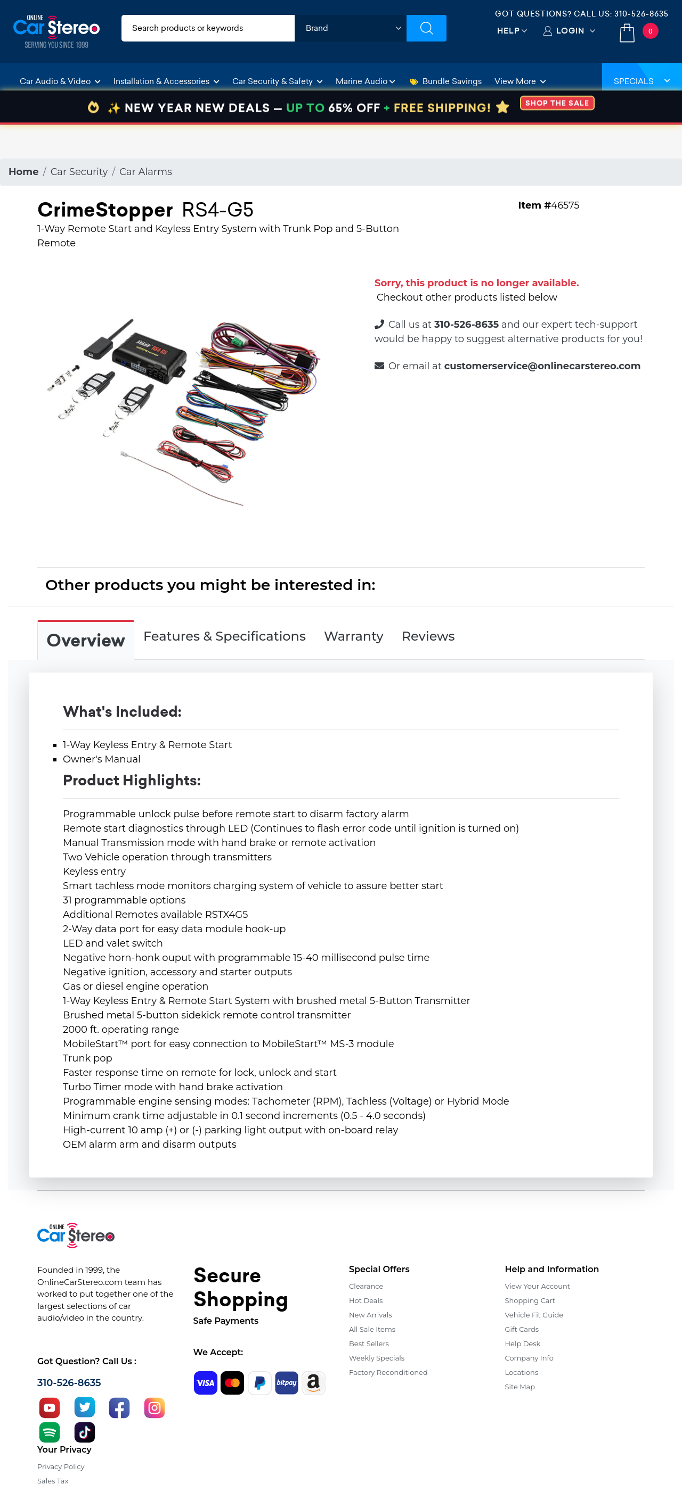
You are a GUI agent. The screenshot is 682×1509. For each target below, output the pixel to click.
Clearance (366, 1286)
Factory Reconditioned (388, 1372)
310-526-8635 (641, 14)
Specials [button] (642, 81)
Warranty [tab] (354, 636)
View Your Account (538, 1286)
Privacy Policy (60, 1466)
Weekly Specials (376, 1358)
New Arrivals (370, 1315)
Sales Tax (52, 1481)
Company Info (529, 1358)
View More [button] (520, 81)
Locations (522, 1372)
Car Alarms (145, 172)
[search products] (208, 28)
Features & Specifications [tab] (224, 636)
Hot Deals (366, 1300)
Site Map (520, 1386)
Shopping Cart (530, 1300)
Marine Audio (365, 81)
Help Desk (523, 1343)
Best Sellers (369, 1343)
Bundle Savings (446, 81)
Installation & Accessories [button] (166, 81)
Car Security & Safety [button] (277, 81)
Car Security (79, 172)
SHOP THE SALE (557, 137)
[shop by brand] (351, 28)
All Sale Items (372, 1329)
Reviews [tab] (428, 636)
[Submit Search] (426, 28)
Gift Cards (522, 1329)
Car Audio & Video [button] (60, 81)
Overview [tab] (85, 640)
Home (24, 172)
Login (570, 30)
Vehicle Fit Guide (534, 1315)
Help (508, 30)
